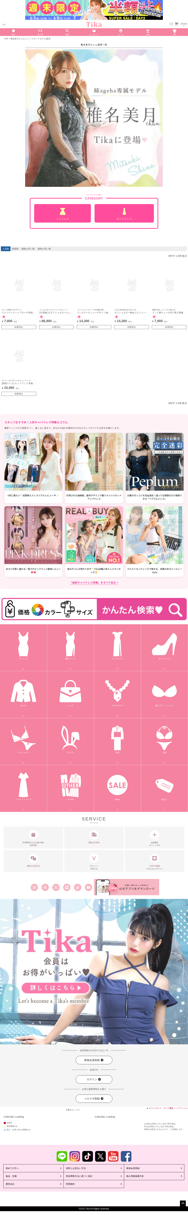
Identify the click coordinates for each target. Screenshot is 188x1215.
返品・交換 (11, 1176)
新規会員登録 (94, 1060)
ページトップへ (183, 1203)
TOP (6, 39)
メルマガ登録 (94, 1099)
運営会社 (10, 1184)
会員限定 (154, 838)
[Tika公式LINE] (66, 887)
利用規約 (70, 1184)
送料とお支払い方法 (76, 1168)
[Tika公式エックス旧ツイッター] (55, 887)
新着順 (15, 249)
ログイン (94, 1079)
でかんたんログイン (154, 862)
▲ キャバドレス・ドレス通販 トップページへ (167, 1108)
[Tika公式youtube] (88, 887)
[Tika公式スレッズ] (45, 887)
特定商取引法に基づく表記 (79, 1176)
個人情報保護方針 (135, 1176)
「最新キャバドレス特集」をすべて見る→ (94, 582)
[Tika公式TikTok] (77, 887)
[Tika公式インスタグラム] (34, 887)
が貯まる (94, 862)
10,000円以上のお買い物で (33, 838)
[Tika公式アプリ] (126, 887)
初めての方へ (12, 1168)
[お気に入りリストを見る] (171, 24)
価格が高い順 (44, 249)
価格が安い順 (28, 249)
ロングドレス (124, 214)
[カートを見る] (176, 23)
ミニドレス (62, 214)
